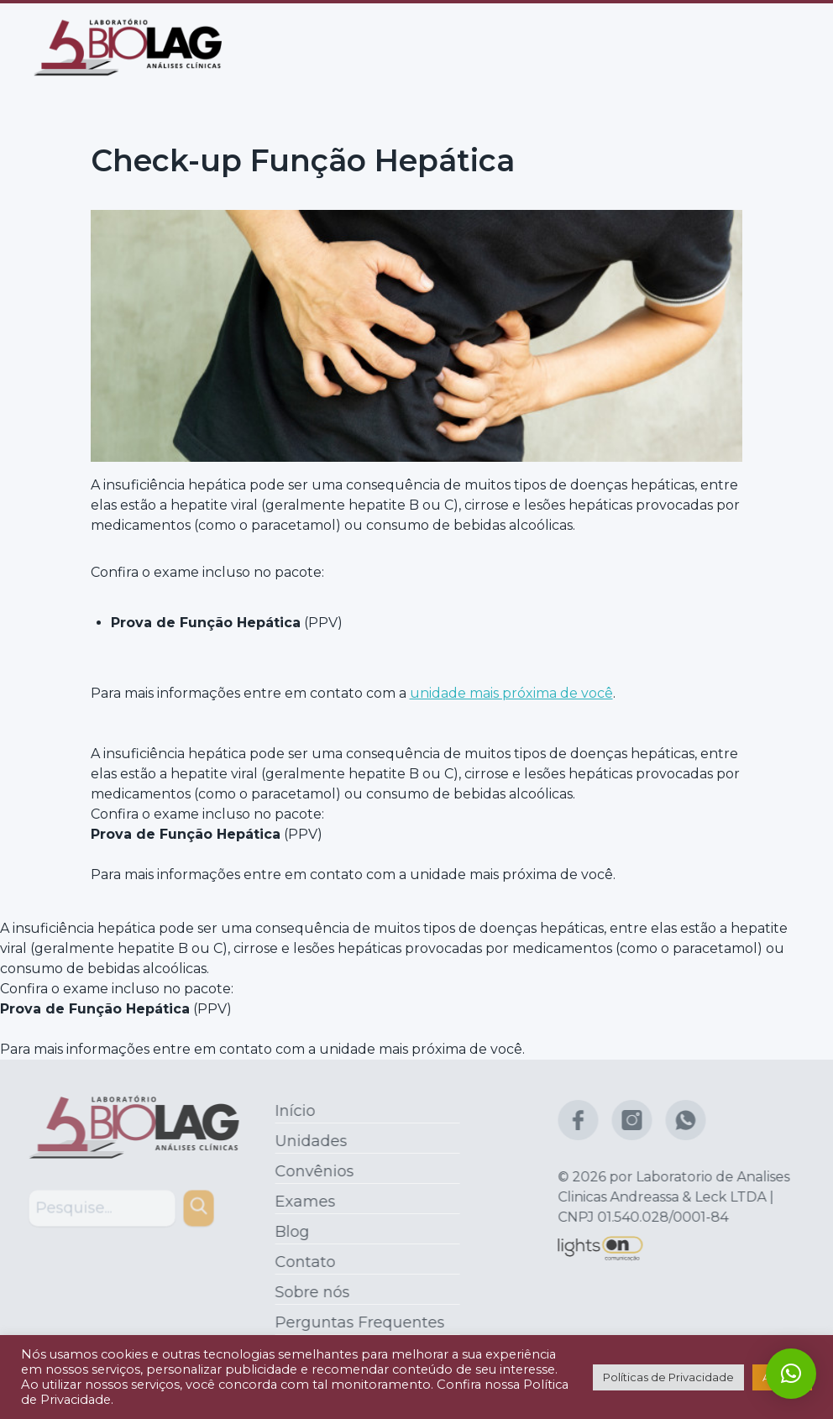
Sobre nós (308, 1292)
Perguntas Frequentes (356, 1322)
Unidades (307, 1141)
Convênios (310, 1171)
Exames (301, 1201)
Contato (301, 1262)
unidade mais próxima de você (511, 692)
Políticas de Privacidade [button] (668, 1377)
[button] (791, 1373)
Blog (288, 1232)
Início (291, 1111)
